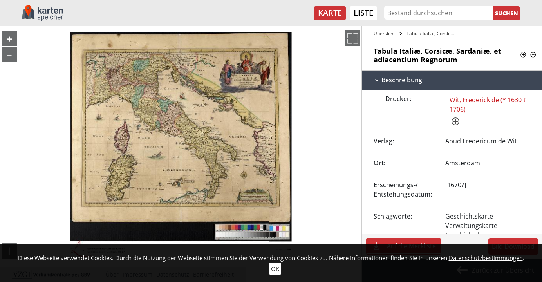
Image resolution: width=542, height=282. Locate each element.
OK (275, 269)
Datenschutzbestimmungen (486, 258)
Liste (363, 12)
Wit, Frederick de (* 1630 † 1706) (488, 105)
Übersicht (384, 33)
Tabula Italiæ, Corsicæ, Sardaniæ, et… (431, 33)
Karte (330, 12)
